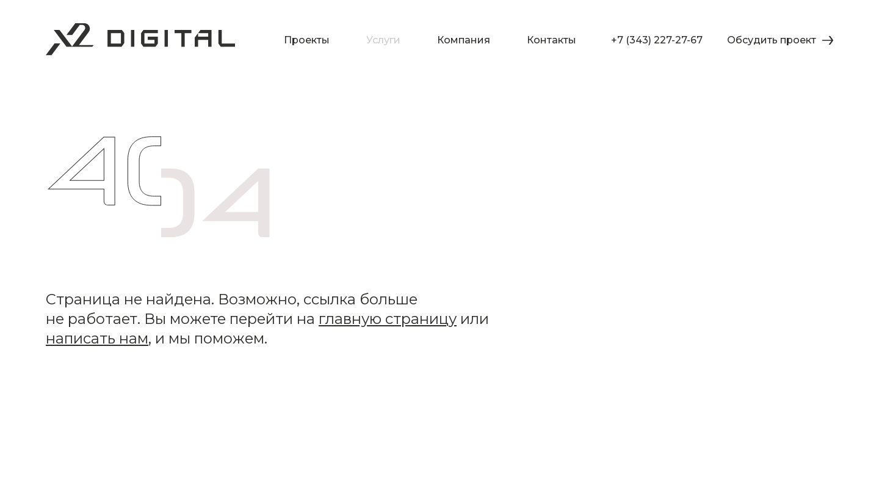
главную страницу (388, 319)
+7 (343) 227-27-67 (657, 40)
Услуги (383, 40)
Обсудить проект (780, 40)
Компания (463, 40)
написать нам (97, 338)
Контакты (551, 40)
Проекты (307, 40)
